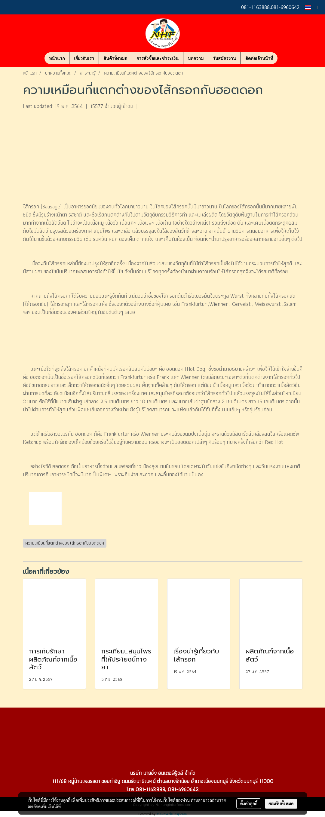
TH (311, 7)
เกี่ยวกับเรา (84, 58)
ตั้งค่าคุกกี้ (248, 803)
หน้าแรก (57, 58)
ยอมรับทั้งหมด (281, 803)
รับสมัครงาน (224, 58)
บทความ (196, 58)
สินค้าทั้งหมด (115, 58)
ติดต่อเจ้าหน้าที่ (259, 58)
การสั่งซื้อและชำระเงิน (157, 58)
